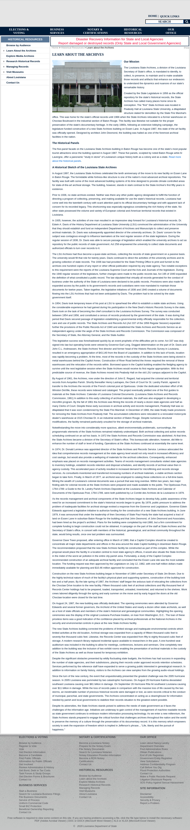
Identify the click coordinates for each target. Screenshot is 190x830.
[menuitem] (169, 16)
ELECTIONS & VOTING (33, 737)
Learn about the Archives (93, 778)
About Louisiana (16, 77)
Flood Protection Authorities (155, 770)
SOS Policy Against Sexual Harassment (162, 782)
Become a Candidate (30, 755)
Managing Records (17, 66)
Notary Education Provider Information (100, 755)
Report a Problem (149, 803)
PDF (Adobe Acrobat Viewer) (50, 820)
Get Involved (26, 764)
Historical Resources (72, 47)
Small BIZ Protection (30, 806)
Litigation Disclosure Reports (155, 779)
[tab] (25, 45)
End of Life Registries (152, 755)
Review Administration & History (36, 767)
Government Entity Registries (156, 758)
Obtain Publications (150, 752)
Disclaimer (146, 794)
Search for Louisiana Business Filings (39, 794)
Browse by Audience (18, 45)
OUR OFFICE (148, 737)
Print (186, 47)
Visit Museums (15, 72)
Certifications (86, 761)
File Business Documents (33, 797)
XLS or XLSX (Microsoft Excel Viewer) (134, 820)
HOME (152, 15)
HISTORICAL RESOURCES (96, 769)
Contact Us (13, 82)
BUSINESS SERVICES (33, 785)
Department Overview (152, 746)
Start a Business (28, 791)
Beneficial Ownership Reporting (36, 809)
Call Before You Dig (151, 767)
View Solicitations (149, 761)
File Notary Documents (91, 749)
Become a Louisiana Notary (94, 743)
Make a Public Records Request (157, 776)
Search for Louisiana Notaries (95, 752)
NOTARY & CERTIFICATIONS (97, 737)
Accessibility (147, 797)
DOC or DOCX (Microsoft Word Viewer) (90, 820)
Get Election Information (32, 752)
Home (55, 47)
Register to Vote (28, 746)
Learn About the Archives (21, 50)
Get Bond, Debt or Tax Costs (34, 770)
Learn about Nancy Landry (154, 743)
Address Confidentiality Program (157, 764)
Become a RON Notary (91, 758)
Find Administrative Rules (154, 749)
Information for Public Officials (35, 761)
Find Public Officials (30, 758)
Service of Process (29, 800)
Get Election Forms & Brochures (36, 776)
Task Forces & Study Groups (34, 773)
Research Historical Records (23, 61)
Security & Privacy (150, 800)
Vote (21, 749)
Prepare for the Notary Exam (95, 746)
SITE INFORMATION (152, 788)
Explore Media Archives (20, 56)
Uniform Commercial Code (33, 803)
